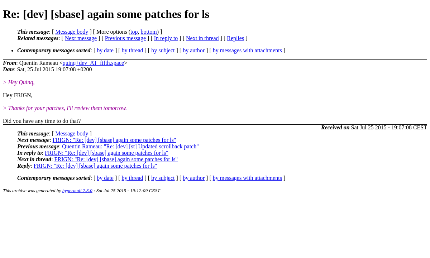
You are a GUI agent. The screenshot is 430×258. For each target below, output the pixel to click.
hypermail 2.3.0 (77, 190)
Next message (81, 38)
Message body (71, 32)
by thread (132, 50)
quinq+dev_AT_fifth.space (93, 63)
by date (105, 50)
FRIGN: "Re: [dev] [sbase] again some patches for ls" (114, 140)
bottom (148, 32)
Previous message (125, 38)
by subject (163, 50)
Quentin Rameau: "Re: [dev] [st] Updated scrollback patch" (130, 146)
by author (194, 50)
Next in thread (202, 38)
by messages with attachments (247, 50)
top (134, 32)
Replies (235, 38)
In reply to (166, 38)
